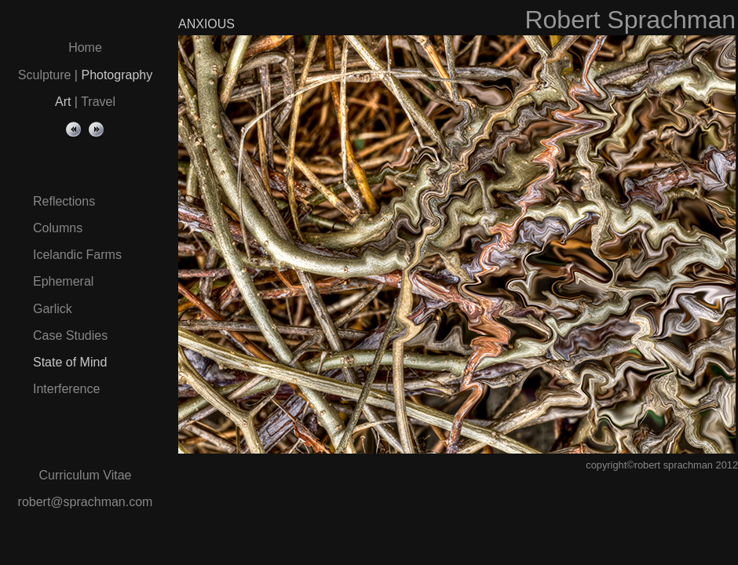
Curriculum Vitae (85, 475)
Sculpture (44, 75)
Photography (116, 75)
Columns (57, 228)
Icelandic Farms (77, 254)
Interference (66, 389)
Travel (98, 101)
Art (63, 101)
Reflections (64, 201)
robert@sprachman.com (85, 501)
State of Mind (70, 362)
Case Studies (70, 335)
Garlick (52, 308)
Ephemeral (63, 281)
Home (85, 47)
